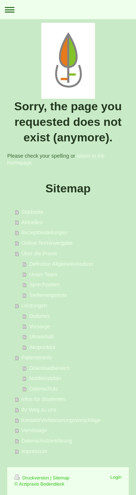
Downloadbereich (49, 368)
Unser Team (43, 274)
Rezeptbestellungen (44, 232)
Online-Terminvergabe (47, 243)
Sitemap (61, 478)
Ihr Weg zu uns (39, 410)
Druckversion (32, 478)
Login (115, 477)
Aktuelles (31, 222)
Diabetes (39, 316)
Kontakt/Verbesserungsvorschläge (60, 420)
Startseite (32, 212)
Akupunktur (42, 347)
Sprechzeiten (44, 284)
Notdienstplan (45, 378)
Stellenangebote (48, 295)
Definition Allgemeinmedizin (61, 264)
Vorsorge (39, 326)
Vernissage (34, 430)
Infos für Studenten (43, 399)
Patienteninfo (36, 357)
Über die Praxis (39, 253)
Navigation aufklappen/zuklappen (68, 9)
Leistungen (34, 305)
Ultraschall (41, 337)
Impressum (34, 451)
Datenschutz (43, 389)
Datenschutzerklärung (46, 441)
